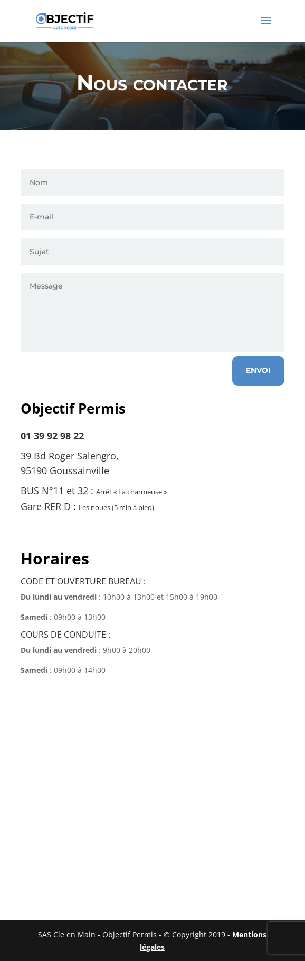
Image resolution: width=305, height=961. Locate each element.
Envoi (258, 370)
